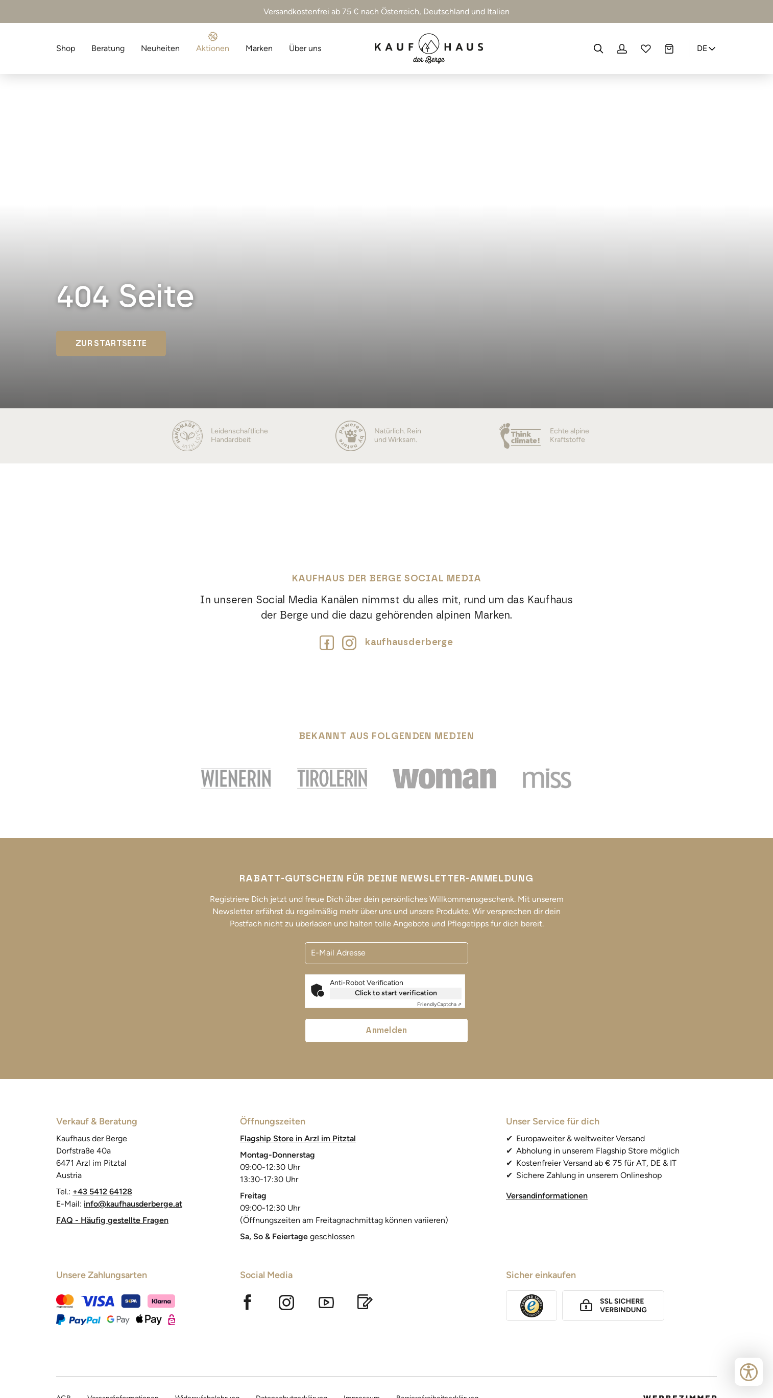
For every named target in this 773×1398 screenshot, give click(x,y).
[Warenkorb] (669, 48)
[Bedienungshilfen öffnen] (749, 1372)
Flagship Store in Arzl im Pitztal (298, 1138)
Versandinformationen (547, 1195)
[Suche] (598, 48)
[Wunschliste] (645, 48)
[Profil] (622, 48)
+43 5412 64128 (102, 1191)
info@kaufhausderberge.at (133, 1204)
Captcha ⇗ (439, 1004)
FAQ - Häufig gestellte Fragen (112, 1220)
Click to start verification (396, 993)
